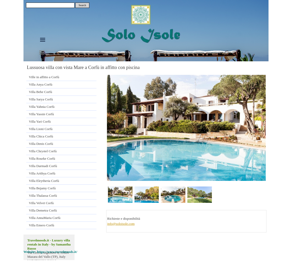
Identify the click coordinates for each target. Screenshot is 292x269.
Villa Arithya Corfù (42, 173)
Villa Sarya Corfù (41, 99)
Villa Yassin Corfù (41, 114)
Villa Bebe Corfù (40, 92)
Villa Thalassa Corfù (43, 195)
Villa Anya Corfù (40, 84)
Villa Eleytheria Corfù (44, 181)
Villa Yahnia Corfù (41, 107)
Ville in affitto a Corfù (44, 77)
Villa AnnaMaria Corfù (44, 218)
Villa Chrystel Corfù (43, 151)
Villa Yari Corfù (40, 121)
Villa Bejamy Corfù (42, 188)
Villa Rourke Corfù (42, 158)
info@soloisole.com (121, 224)
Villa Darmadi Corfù (43, 166)
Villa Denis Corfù (41, 144)
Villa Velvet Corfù (41, 203)
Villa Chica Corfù (41, 136)
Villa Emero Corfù (41, 225)
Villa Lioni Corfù (40, 129)
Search (82, 5)
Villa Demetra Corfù (43, 210)
